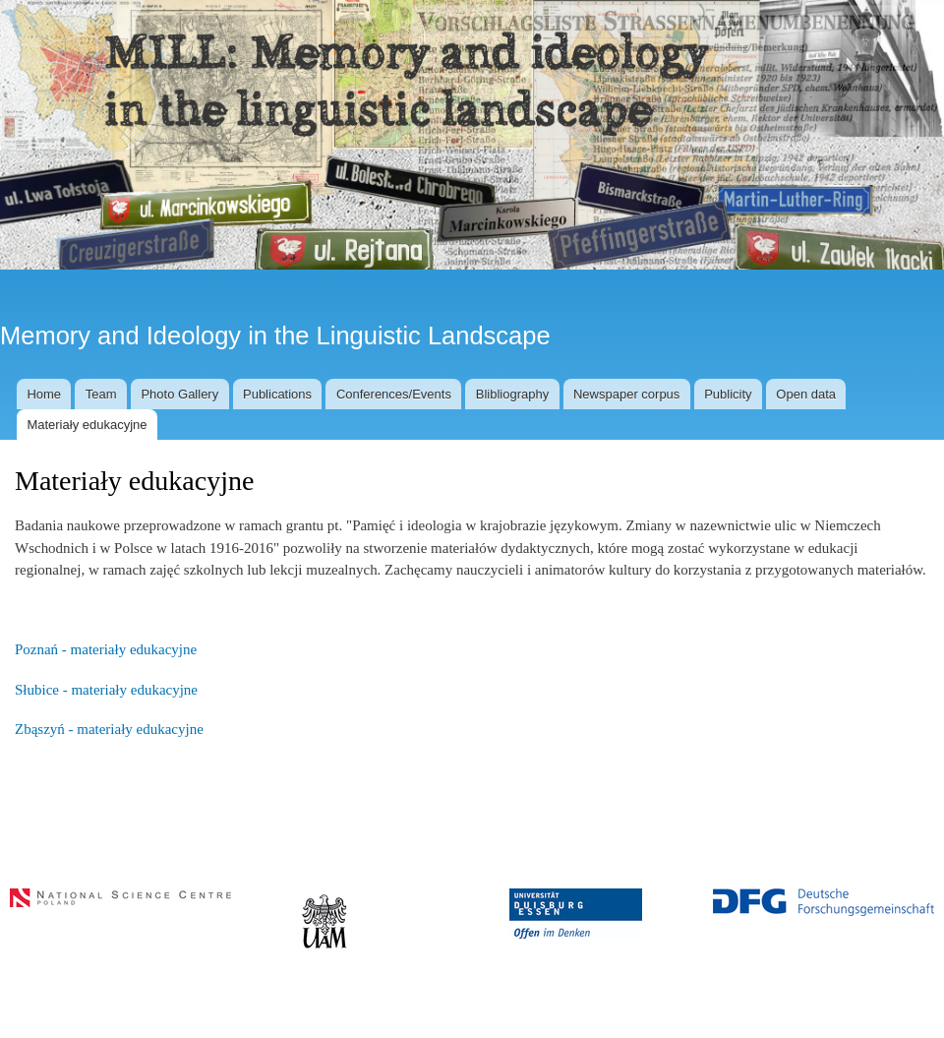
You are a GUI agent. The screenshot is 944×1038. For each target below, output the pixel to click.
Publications (277, 394)
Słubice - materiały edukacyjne (106, 690)
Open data (806, 394)
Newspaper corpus (626, 394)
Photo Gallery (179, 394)
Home (44, 394)
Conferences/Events (393, 394)
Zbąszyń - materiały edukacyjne (109, 729)
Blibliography (512, 394)
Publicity (727, 394)
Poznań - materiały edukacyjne (106, 649)
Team (101, 394)
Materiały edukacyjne (87, 424)
